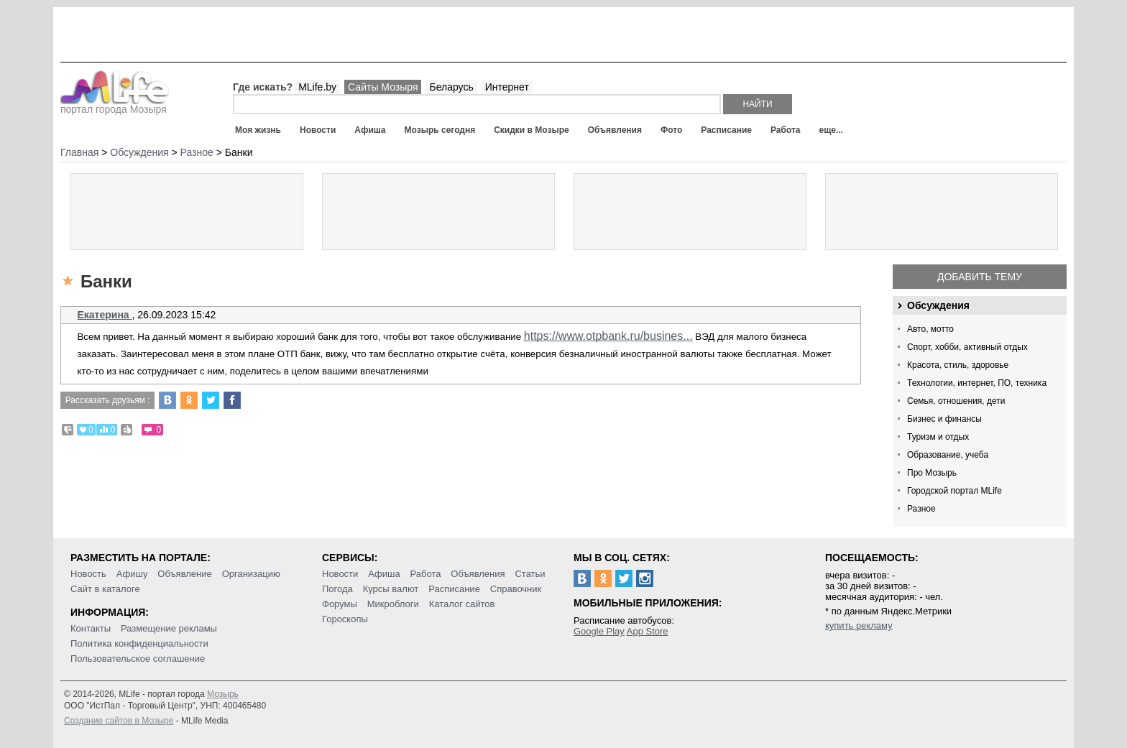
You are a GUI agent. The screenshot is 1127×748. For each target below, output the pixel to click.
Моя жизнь (258, 130)
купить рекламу (859, 625)
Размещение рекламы (169, 628)
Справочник (516, 588)
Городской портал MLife (954, 491)
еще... (830, 130)
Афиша (369, 130)
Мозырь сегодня (440, 130)
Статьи (530, 573)
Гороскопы (345, 619)
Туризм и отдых (938, 437)
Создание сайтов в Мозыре (118, 721)
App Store (647, 631)
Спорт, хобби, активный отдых (967, 347)
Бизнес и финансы (944, 419)
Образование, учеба (947, 455)
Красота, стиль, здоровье (957, 365)
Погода (337, 588)
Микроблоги (393, 604)
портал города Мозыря (114, 105)
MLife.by (317, 87)
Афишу (132, 573)
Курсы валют (391, 588)
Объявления (615, 130)
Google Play (599, 631)
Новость (88, 573)
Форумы (339, 604)
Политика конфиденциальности (139, 643)
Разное (921, 509)
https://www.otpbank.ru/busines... (608, 336)
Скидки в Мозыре (531, 130)
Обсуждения (938, 305)
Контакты (90, 628)
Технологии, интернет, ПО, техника (976, 383)
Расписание (726, 130)
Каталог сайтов (462, 604)
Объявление (184, 573)
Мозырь (223, 694)
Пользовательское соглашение (137, 658)
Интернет (507, 87)
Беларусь (451, 87)
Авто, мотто (930, 329)
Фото (671, 130)
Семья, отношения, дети (956, 401)
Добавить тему (979, 276)
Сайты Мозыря (383, 87)
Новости (318, 130)
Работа (785, 130)
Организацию (251, 573)
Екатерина (104, 314)
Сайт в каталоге (105, 588)
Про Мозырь (932, 473)
